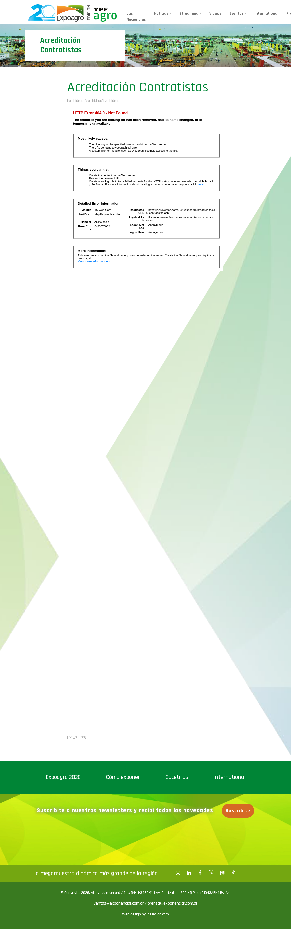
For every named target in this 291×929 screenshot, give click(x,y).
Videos (215, 13)
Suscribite (238, 810)
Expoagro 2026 (63, 777)
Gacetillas (176, 777)
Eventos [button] (236, 13)
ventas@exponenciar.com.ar (119, 903)
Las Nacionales (136, 16)
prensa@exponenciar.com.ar (172, 903)
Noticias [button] (161, 13)
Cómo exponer (123, 777)
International (266, 13)
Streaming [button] (188, 13)
